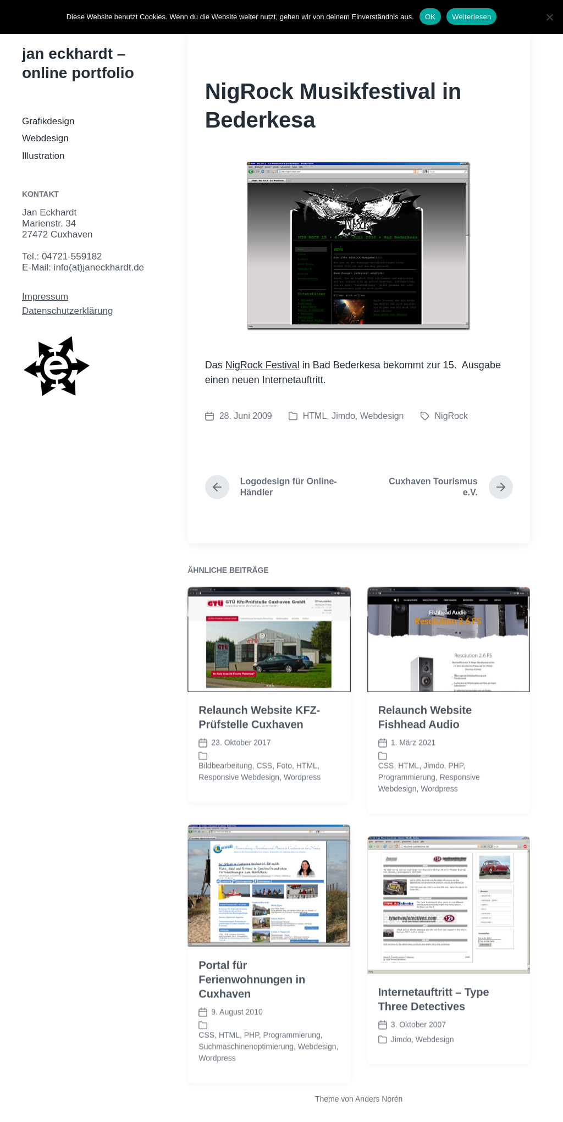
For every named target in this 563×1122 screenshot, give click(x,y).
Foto (284, 788)
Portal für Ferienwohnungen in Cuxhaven (251, 1002)
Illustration (43, 156)
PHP (455, 788)
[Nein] (549, 17)
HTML (315, 416)
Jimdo (343, 416)
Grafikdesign (48, 121)
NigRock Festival (262, 365)
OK (430, 17)
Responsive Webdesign (238, 800)
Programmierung (406, 800)
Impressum (45, 296)
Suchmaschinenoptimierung (246, 1069)
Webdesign (45, 138)
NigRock (451, 416)
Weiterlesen (471, 17)
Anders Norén (378, 1099)
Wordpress (302, 800)
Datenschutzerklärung (67, 311)
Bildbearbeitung (225, 788)
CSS (264, 788)
